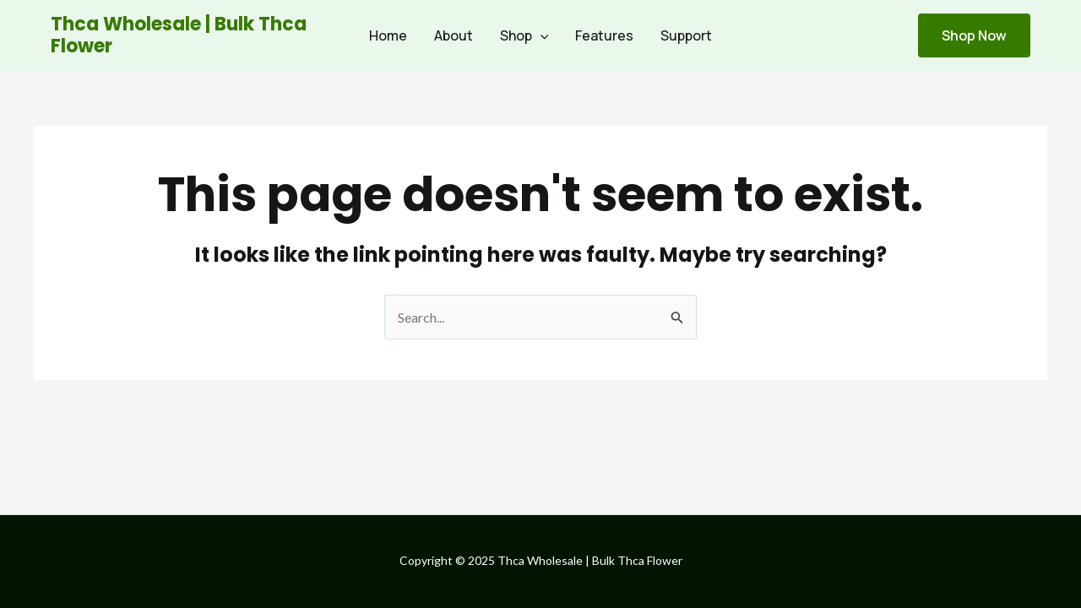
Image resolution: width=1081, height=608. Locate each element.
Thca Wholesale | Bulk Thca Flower (179, 35)
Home (388, 35)
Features (604, 35)
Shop (524, 35)
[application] (540, 35)
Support (686, 35)
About (453, 35)
